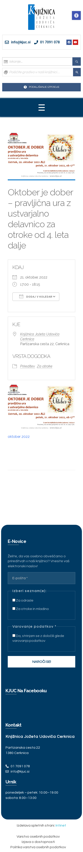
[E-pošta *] (41, 578)
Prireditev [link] (27, 366)
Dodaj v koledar (35, 296)
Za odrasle (22, 600)
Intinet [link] (61, 825)
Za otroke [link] (44, 366)
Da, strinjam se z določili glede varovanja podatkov (38, 638)
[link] (76, 15)
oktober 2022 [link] (19, 437)
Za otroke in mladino (30, 609)
